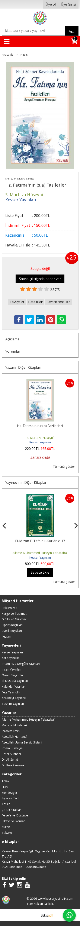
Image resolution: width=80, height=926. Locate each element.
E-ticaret (33, 915)
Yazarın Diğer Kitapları (23, 367)
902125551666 (12, 867)
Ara (71, 32)
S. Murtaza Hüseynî (40, 438)
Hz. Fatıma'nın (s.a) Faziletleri (40, 425)
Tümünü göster (64, 466)
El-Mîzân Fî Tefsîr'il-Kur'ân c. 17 (40, 541)
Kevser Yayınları (40, 442)
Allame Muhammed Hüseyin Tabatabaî (40, 553)
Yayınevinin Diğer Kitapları (26, 482)
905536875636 (36, 867)
